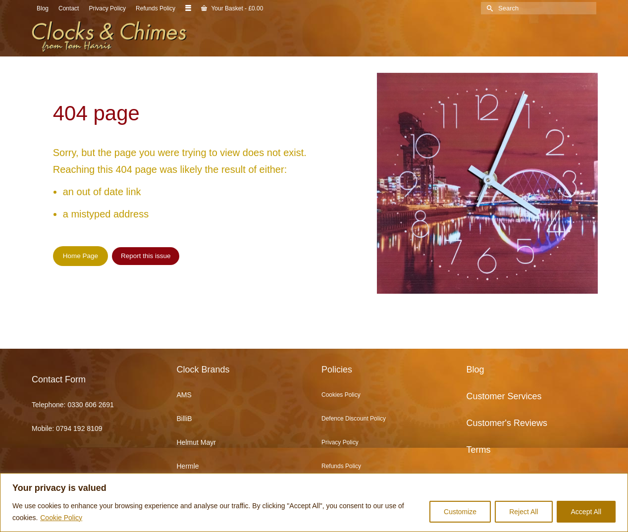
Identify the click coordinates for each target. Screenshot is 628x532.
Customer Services (504, 396)
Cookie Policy (61, 518)
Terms (479, 450)
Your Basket (232, 8)
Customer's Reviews (507, 423)
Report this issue (146, 256)
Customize (460, 512)
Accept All (586, 512)
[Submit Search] (488, 8)
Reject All (523, 512)
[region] (314, 502)
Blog (475, 369)
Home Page (80, 256)
